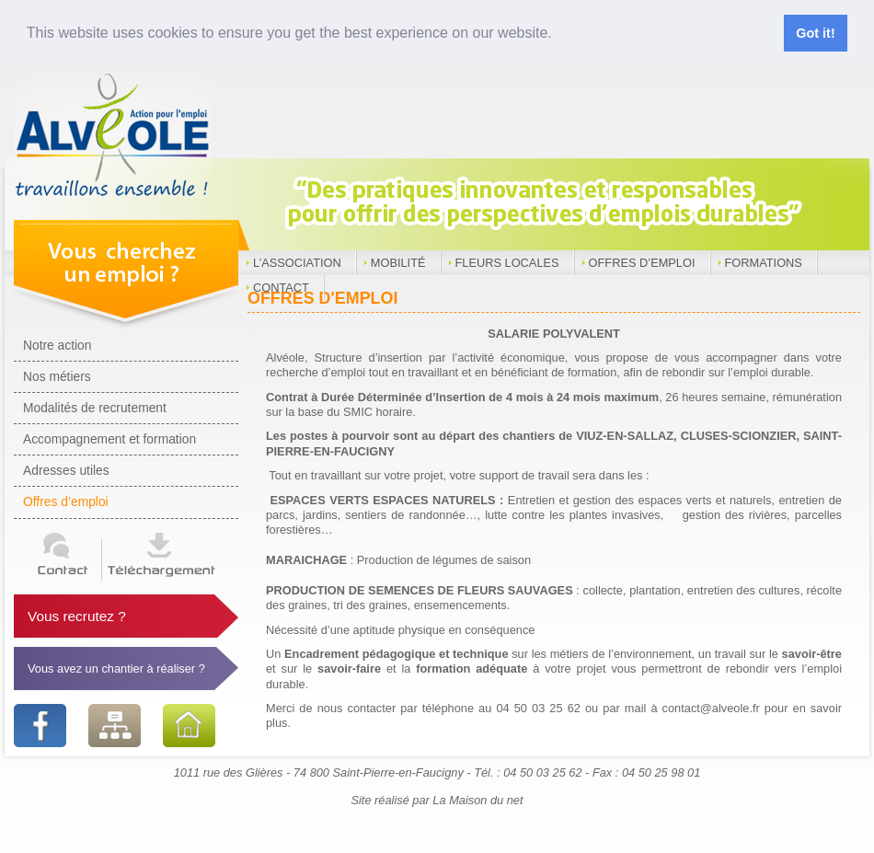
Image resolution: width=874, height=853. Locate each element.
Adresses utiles (66, 470)
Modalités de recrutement (95, 407)
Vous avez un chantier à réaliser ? (116, 668)
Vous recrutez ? (77, 616)
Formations (763, 263)
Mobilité (398, 263)
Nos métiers (57, 376)
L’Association (297, 263)
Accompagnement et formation (109, 439)
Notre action (57, 345)
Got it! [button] (815, 33)
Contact (281, 287)
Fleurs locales (507, 263)
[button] (558, 34)
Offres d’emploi (642, 263)
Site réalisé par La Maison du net (437, 800)
